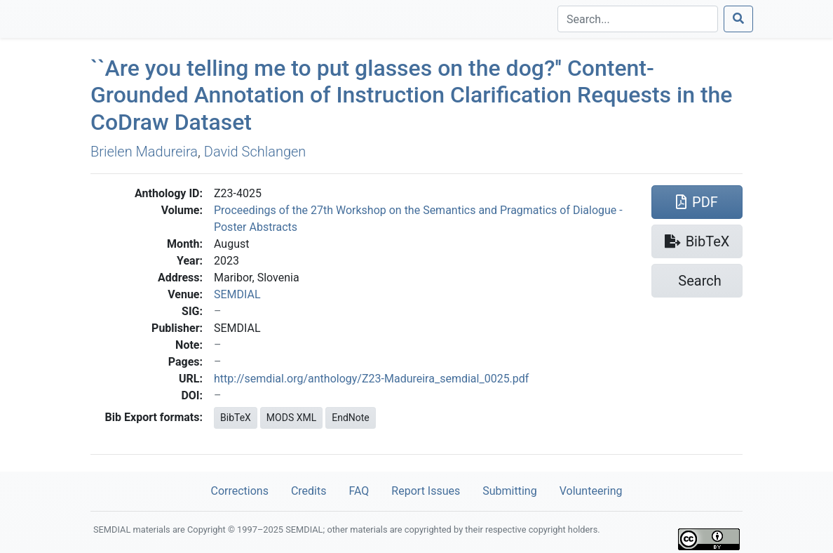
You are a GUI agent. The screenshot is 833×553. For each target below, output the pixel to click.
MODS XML (291, 417)
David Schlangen (255, 151)
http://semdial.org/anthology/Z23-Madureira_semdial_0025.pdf (371, 378)
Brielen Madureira (144, 151)
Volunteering (591, 491)
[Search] (637, 19)
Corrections (239, 491)
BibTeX (235, 417)
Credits (309, 491)
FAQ (358, 491)
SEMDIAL (237, 294)
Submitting (509, 491)
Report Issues (425, 491)
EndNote (351, 417)
